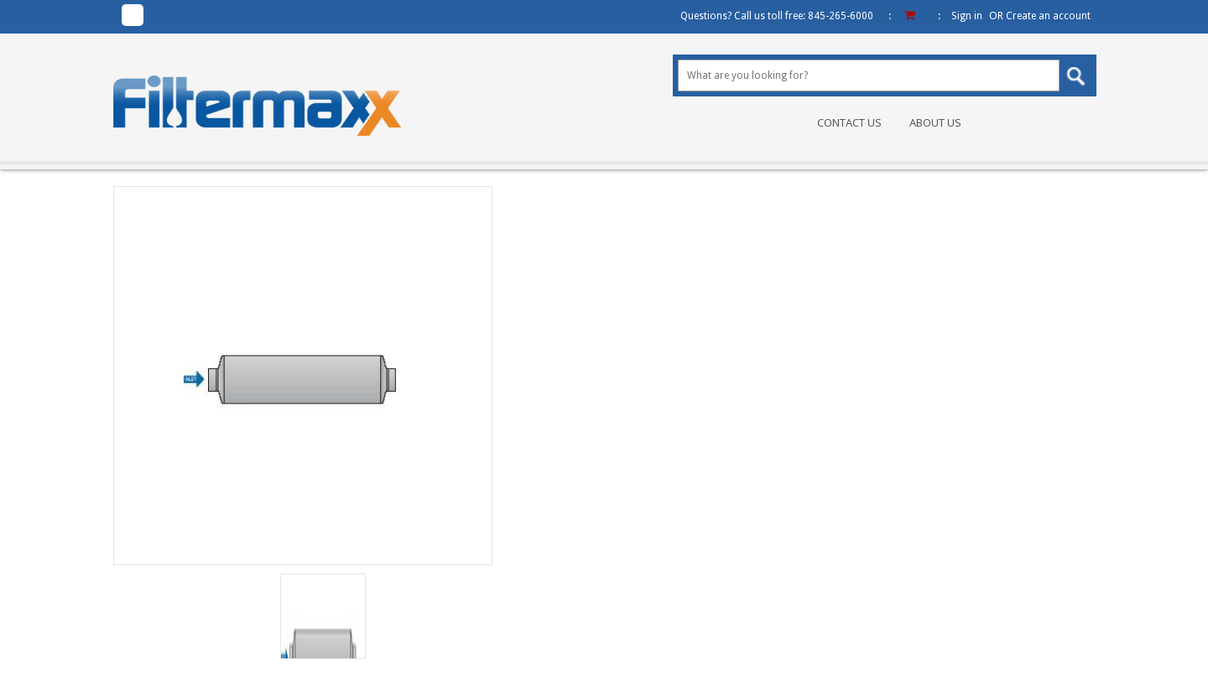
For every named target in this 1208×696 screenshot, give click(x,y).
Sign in (966, 16)
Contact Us (849, 123)
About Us (935, 123)
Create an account (1048, 16)
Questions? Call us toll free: (776, 16)
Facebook (132, 15)
